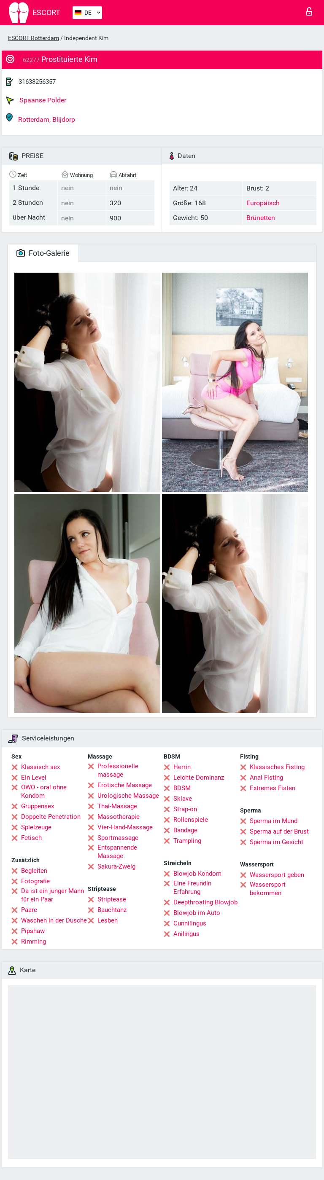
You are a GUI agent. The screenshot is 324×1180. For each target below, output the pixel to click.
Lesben (107, 920)
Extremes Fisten (272, 788)
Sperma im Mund (273, 821)
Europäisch (263, 203)
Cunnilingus (189, 923)
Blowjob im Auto (196, 913)
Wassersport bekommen (268, 889)
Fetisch (31, 838)
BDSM (182, 788)
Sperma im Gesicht (276, 842)
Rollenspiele (190, 819)
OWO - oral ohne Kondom (44, 791)
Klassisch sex (40, 767)
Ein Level (33, 777)
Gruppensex (37, 806)
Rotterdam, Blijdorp (40, 118)
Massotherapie (118, 817)
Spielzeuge (36, 827)
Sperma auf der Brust (279, 831)
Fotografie (35, 881)
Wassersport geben (277, 875)
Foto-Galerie (43, 253)
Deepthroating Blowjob (205, 902)
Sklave (182, 798)
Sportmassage (117, 838)
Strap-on (185, 809)
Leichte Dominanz (198, 777)
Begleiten (34, 870)
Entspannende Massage (117, 852)
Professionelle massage (117, 770)
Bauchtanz (112, 910)
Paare (29, 910)
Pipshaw (33, 931)
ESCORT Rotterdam (33, 38)
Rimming (33, 941)
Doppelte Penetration (51, 817)
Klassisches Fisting (277, 767)
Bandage (185, 830)
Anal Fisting (266, 777)
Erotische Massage (124, 785)
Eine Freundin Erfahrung (192, 888)
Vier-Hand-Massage (125, 827)
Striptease (111, 899)
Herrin (182, 767)
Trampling (187, 841)
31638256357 (37, 82)
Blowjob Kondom (197, 873)
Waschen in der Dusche (54, 920)
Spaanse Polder (36, 100)
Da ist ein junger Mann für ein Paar (52, 895)
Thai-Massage (117, 806)
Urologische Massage (128, 795)
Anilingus (186, 934)
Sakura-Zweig (116, 866)
